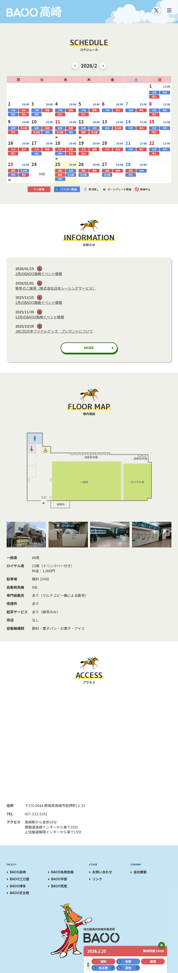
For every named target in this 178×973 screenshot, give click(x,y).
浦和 (103, 961)
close (161, 945)
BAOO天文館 (19, 892)
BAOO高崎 (18, 872)
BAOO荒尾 (59, 886)
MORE (89, 347)
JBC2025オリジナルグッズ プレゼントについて (54, 331)
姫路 (153, 961)
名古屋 (103, 968)
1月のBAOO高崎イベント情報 (38, 302)
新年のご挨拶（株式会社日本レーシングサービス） (55, 288)
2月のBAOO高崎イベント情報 (38, 273)
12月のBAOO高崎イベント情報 (39, 317)
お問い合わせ (102, 872)
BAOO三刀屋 (19, 879)
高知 (128, 968)
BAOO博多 (18, 886)
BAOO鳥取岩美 (62, 872)
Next (103, 66)
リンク (97, 879)
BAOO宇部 (59, 879)
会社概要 (140, 872)
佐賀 (128, 961)
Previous (75, 66)
